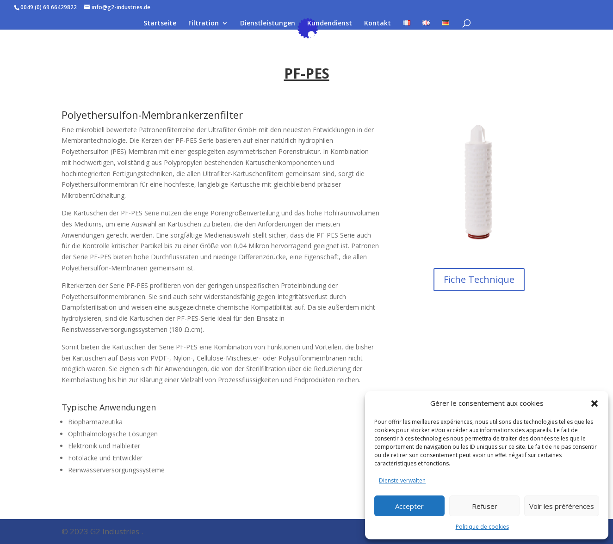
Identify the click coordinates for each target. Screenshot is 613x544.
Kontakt (377, 23)
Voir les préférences (561, 506)
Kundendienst (329, 23)
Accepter (409, 506)
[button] (594, 403)
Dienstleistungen (267, 23)
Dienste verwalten (402, 480)
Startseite (159, 23)
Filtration (203, 23)
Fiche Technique (479, 279)
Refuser (484, 506)
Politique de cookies (482, 527)
